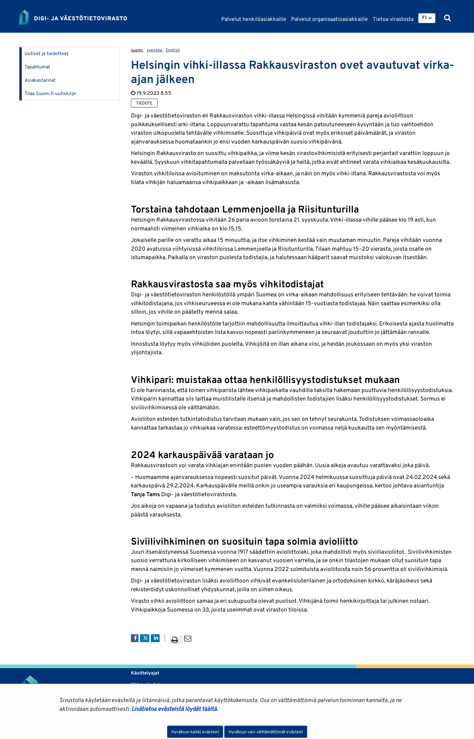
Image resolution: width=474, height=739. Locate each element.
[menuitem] (426, 18)
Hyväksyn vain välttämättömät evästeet (266, 731)
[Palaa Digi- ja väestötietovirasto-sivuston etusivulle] (73, 17)
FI (424, 17)
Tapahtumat (37, 67)
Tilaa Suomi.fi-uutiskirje (50, 93)
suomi (137, 50)
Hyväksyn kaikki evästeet (195, 731)
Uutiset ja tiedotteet (46, 53)
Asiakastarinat (40, 80)
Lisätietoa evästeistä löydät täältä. (174, 708)
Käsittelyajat (145, 673)
